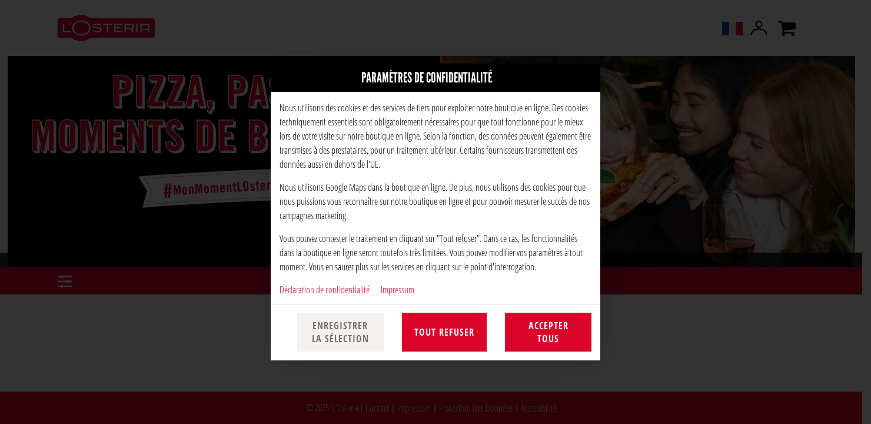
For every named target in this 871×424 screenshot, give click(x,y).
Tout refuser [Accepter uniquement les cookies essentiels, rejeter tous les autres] (444, 332)
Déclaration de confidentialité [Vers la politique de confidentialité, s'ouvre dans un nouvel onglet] (325, 289)
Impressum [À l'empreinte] (397, 289)
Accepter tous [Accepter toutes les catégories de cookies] (548, 332)
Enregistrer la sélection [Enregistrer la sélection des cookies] (340, 332)
